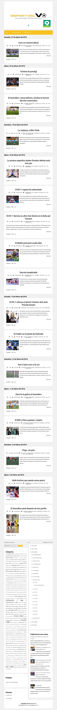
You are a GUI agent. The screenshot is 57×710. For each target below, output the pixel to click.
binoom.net (33, 703)
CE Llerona (8, 581)
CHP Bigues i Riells (10, 588)
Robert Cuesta (17, 651)
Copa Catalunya (32, 511)
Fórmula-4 (10, 616)
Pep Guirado (15, 645)
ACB (21, 557)
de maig (35, 570)
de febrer (35, 579)
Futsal (20, 618)
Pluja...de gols (28, 450)
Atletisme (8, 565)
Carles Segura (17, 575)
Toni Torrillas (17, 659)
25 (35, 589)
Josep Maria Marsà (10, 632)
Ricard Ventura (9, 651)
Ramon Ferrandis (17, 647)
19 (35, 592)
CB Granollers (10, 577)
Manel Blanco (13, 635)
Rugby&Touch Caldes (23, 653)
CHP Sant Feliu (18, 588)
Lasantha (37, 705)
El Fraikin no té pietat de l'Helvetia (28, 334)
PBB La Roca (8, 645)
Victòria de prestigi (28, 71)
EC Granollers (24, 608)
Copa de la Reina (10, 598)
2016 (33, 552)
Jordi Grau (8, 630)
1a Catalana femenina (18, 553)
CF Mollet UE (11, 583)
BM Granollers (9, 571)
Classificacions (16, 32)
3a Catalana (21, 555)
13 (35, 598)
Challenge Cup (21, 586)
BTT (26, 571)
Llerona (17, 634)
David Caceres (19, 604)
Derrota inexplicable (28, 272)
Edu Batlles (38, 103)
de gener (35, 618)
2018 (33, 545)
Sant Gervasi (10, 655)
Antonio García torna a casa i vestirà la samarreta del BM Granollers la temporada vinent (43, 662)
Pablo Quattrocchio (15, 643)
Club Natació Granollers (12, 594)
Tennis (13, 657)
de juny (34, 567)
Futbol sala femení (14, 618)
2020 (8, 695)
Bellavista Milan (8, 567)
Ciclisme (25, 588)
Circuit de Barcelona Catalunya (12, 590)
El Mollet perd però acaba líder (28, 243)
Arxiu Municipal (14, 563)
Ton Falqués (19, 657)
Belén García (22, 565)
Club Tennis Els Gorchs (23, 594)
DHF (32, 166)
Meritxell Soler (13, 637)
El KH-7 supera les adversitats (28, 189)
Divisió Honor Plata (34, 423)
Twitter (14, 59)
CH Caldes (21, 584)
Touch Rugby (22, 661)
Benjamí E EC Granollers (27, 45)
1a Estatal (26, 221)
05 (35, 608)
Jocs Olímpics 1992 (21, 628)
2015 (33, 622)
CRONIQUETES (27, 32)
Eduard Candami (21, 610)
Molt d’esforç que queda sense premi (28, 480)
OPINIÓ (7, 643)
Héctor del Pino (14, 622)
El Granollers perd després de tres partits (28, 508)
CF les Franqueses (23, 581)
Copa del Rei (20, 598)
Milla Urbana (20, 637)
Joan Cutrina (13, 628)
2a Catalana (14, 555)
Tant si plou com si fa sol (28, 364)
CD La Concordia (22, 579)
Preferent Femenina (23, 645)
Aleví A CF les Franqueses (16, 559)
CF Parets (15, 584)
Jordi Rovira (13, 630)
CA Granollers (11, 573)
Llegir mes (48, 55)
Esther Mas (8, 614)
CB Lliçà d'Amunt (20, 577)
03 (35, 614)
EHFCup (15, 612)
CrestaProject (27, 705)
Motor (20, 639)
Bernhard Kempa (22, 569)
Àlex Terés (12, 561)
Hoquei (20, 622)
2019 (8, 698)
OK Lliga (12, 641)
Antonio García (19, 561)
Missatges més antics (48, 542)
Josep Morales (19, 632)
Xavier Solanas (18, 667)
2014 (33, 625)
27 (35, 582)
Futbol (44, 45)
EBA (37, 246)
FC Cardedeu (24, 614)
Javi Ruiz (10, 626)
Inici (7, 32)
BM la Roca (20, 571)
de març (35, 576)
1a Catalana (8, 554)
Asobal (25, 336)
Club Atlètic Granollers (11, 592)
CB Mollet (8, 579)
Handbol (37, 74)
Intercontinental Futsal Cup (14, 624)
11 (35, 604)
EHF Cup (32, 74)
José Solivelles (20, 630)
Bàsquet (28, 246)
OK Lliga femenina (20, 641)
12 (35, 601)
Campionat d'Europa (9, 575)
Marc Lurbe (20, 635)
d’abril (34, 573)
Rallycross (9, 647)
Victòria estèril (38, 685)
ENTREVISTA (22, 612)
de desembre (36, 554)
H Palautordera (15, 620)
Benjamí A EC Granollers (18, 567)
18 (35, 595)
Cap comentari (29, 134)
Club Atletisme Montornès (22, 592)
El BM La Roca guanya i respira (28, 420)
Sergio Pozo (18, 655)
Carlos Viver (24, 575)
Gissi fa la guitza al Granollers (28, 394)
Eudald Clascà (17, 614)
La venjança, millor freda (29, 130)
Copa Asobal (10, 596)
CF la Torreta (14, 581)
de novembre (36, 557)
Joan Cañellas (17, 626)
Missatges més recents (9, 542)
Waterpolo (20, 665)
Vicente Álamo (14, 665)
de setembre (36, 564)
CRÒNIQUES (27, 74)
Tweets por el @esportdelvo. (12, 682)
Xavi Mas (42, 74)
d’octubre (35, 561)
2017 (33, 548)
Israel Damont (24, 624)
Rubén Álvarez (14, 653)
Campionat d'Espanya (20, 573)
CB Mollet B (15, 579)
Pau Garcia (22, 643)
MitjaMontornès (14, 639)
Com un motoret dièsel (28, 42)
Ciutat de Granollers (23, 590)
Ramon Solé (13, 649)
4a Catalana (15, 557)
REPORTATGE (21, 649)
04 (35, 611)
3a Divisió (26, 103)
